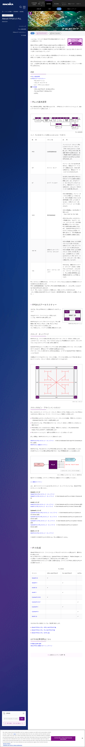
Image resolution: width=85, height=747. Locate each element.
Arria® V (34, 592)
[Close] (82, 738)
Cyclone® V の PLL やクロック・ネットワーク (43, 520)
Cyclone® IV (35, 611)
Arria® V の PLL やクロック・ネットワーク (42, 506)
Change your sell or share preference (12, 745)
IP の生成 (34, 87)
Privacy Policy (6, 743)
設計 (33, 33)
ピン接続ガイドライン (36, 482)
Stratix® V (34, 582)
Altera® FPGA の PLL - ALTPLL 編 (40, 632)
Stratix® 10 (35, 578)
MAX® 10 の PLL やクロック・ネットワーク (42, 440)
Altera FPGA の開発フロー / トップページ (41, 645)
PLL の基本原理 (36, 76)
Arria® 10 (34, 587)
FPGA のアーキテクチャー (38, 78)
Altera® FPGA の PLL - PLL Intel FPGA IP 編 (43, 630)
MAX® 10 (34, 616)
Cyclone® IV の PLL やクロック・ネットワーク (43, 525)
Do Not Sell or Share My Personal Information (63, 738)
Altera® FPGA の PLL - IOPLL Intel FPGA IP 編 (44, 627)
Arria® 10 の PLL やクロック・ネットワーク (42, 504)
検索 (22, 718)
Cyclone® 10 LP (36, 602)
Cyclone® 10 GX (36, 597)
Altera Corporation (56, 33)
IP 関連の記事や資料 (36, 643)
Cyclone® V (35, 607)
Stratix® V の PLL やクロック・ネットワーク (42, 496)
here (15, 734)
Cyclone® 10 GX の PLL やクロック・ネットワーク (44, 512)
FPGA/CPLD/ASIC (43, 33)
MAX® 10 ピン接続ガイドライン (39, 444)
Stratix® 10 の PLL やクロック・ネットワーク (42, 494)
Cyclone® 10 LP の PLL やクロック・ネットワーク (44, 516)
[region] (42, 738)
